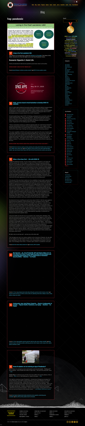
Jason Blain (69, 159)
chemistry (67, 97)
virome (16, 295)
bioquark (14, 293)
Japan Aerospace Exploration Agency (20, 150)
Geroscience (67, 174)
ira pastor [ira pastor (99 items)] (67, 48)
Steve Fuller (14, 244)
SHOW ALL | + (67, 166)
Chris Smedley (70, 164)
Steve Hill (69, 153)
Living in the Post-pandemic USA (22, 53)
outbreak (50, 293)
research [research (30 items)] (72, 53)
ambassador (11, 343)
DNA (31, 292)
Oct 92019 (11, 305)
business (67, 96)
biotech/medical (19, 244)
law (33, 341)
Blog (36, 5)
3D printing (67, 64)
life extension (43, 292)
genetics (33, 292)
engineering (30, 147)
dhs (31, 293)
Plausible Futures (68, 180)
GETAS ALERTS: (66, 411)
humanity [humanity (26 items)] (76, 45)
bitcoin (66, 94)
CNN (11, 371)
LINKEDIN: (51, 411)
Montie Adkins (70, 161)
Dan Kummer (69, 134)
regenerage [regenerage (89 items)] (73, 51)
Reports (47, 5)
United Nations (14, 344)
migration (50, 343)
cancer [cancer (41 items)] (69, 42)
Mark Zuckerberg (68, 74)
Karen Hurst (69, 130)
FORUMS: (51, 416)
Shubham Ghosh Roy (71, 118)
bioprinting (67, 91)
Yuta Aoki (69, 142)
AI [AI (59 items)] (67, 36)
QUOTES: (65, 416)
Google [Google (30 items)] (65, 45)
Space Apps (49, 150)
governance (24, 341)
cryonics (66, 105)
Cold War (22, 293)
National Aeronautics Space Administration (35, 150)
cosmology (26, 147)
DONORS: (51, 413)
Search (76, 20)
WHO (15, 376)
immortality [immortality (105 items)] (69, 47)
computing (23, 147)
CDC (41, 376)
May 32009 (11, 367)
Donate (54, 5)
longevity (44, 343)
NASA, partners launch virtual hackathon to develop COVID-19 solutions (30, 103)
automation (26, 70)
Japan (14, 150)
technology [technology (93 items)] (73, 54)
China (17, 397)
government (37, 292)
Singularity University (69, 72)
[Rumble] (77, 422)
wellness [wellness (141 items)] (74, 56)
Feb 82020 (11, 255)
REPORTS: (36, 415)
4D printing (67, 65)
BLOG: (35, 413)
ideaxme (40, 293)
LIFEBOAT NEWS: (37, 411)
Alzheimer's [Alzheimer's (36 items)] (70, 36)
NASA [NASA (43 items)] (73, 50)
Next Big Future (68, 179)
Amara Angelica (14, 395)
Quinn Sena (69, 120)
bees (66, 85)
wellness (19, 295)
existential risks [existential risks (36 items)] (67, 43)
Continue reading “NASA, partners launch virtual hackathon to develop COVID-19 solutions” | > (28, 144)
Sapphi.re (25, 422)
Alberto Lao (69, 145)
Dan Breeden (69, 122)
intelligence (44, 293)
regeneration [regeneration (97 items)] (67, 53)
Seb (67, 156)
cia (20, 293)
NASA (27, 150)
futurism (38, 70)
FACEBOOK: (21, 411)
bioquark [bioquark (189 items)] (68, 39)
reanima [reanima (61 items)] (69, 51)
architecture (22, 70)
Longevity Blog (68, 176)
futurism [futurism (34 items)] (76, 43)
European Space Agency (46, 148)
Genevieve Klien (70, 114)
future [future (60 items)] (73, 43)
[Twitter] (70, 422)
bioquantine (11, 293)
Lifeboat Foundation (14, 422)
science (16, 148)
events (34, 147)
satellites (13, 148)
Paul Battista (69, 125)
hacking (36, 147)
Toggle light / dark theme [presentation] (77, 1)
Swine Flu (28, 397)
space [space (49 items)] (66, 54)
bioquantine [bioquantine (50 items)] (73, 37)
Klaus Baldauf (70, 138)
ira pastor (47, 293)
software (18, 148)
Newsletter (63, 5)
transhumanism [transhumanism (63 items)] (68, 56)
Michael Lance (14, 147)
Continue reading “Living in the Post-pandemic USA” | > (20, 67)
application (29, 148)
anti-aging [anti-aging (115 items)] (74, 36)
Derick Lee (69, 143)
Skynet (66, 73)
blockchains (67, 95)
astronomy (19, 147)
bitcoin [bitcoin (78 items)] (72, 40)
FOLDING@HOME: (52, 415)
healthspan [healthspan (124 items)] (72, 45)
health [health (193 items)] (67, 45)
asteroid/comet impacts (70, 80)
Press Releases (75, 5)
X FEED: (21, 413)
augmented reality (68, 83)
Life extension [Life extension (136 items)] (73, 48)
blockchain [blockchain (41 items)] (75, 40)
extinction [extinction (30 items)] (70, 43)
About (33, 5)
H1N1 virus (19, 397)
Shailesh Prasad (70, 123)
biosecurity (18, 293)
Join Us (58, 5)
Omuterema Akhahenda (69, 137)
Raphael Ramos (70, 148)
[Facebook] (67, 422)
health (39, 147)
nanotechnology (41, 395)
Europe (41, 148)
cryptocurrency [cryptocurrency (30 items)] (72, 42)
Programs (43, 5)
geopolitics (20, 341)
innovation (48, 147)
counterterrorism (68, 103)
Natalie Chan (69, 150)
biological (20, 292)
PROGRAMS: (66, 415)
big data (66, 86)
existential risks (24, 244)
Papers (51, 5)
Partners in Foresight (36, 55)
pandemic (41, 70)
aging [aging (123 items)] (66, 36)
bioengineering (68, 87)
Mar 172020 (11, 159)
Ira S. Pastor (14, 292)
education (29, 70)
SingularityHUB (68, 182)
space (21, 148)
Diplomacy (20, 343)
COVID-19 (35, 70)
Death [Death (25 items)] (76, 42)
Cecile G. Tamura (70, 140)
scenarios (44, 70)
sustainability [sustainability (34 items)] (69, 54)
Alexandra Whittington (15, 70)
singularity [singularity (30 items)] (75, 53)
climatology (67, 98)
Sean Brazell (69, 151)
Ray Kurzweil (67, 69)
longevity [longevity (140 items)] (70, 50)
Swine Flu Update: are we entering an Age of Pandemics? (29, 367)
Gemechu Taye (70, 126)
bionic (66, 90)
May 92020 (11, 103)
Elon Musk (67, 70)
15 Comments (33, 397)
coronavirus (31, 244)
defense (29, 292)
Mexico (47, 343)
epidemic (23, 343)
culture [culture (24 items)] (74, 42)
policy (35, 341)
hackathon (10, 150)
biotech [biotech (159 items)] (73, 39)
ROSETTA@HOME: (22, 416)
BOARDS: (65, 413)
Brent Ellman (69, 154)
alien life (67, 76)
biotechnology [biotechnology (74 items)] (67, 40)
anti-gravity (67, 78)
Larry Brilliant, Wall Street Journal (43, 389)
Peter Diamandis (68, 67)
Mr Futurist (67, 177)
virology (13, 295)
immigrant (37, 343)
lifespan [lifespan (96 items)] (66, 50)
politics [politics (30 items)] (67, 51)
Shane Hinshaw (70, 146)
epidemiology (35, 293)
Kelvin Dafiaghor (70, 128)
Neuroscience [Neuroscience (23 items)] (76, 50)
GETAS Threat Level (11, 413)
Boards (39, 5)
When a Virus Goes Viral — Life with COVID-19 (26, 159)
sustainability (44, 341)
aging (18, 292)
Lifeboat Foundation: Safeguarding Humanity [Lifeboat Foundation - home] (17, 5)
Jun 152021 (11, 53)
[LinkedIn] (72, 422)
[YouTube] (75, 422)
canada (17, 343)
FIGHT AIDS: (21, 415)
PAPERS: (36, 416)
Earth (39, 148)
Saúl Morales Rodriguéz (69, 116)
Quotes (67, 5)
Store (70, 5)
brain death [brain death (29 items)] (66, 42)
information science (43, 147)
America (26, 148)
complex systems (68, 100)
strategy (40, 341)
